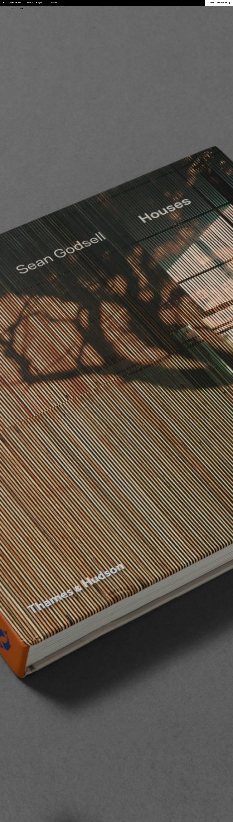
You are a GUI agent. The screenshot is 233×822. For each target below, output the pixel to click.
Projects (39, 3)
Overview (29, 3)
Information (52, 3)
